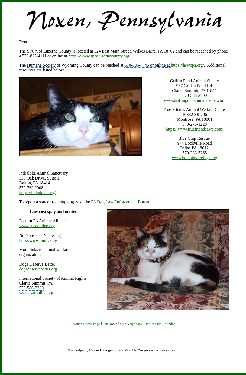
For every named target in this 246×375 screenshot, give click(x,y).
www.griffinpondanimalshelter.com (194, 100)
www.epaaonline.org (37, 225)
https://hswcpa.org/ (187, 65)
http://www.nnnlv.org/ (38, 240)
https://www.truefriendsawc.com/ (195, 129)
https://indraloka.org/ (37, 192)
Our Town (110, 324)
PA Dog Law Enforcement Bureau (120, 202)
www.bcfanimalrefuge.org (195, 157)
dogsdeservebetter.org (38, 269)
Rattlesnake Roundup (160, 324)
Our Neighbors (131, 324)
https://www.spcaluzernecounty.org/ (99, 56)
